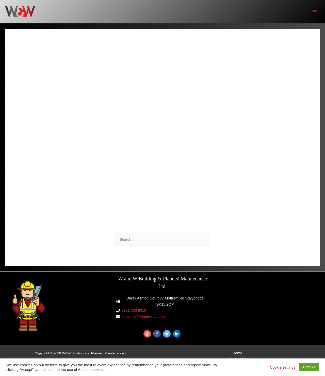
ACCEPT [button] (309, 367)
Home (237, 353)
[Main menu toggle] (314, 11)
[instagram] (147, 334)
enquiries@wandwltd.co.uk (143, 316)
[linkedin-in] (177, 334)
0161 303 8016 (133, 310)
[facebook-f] (157, 334)
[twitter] (167, 334)
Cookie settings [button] (282, 367)
